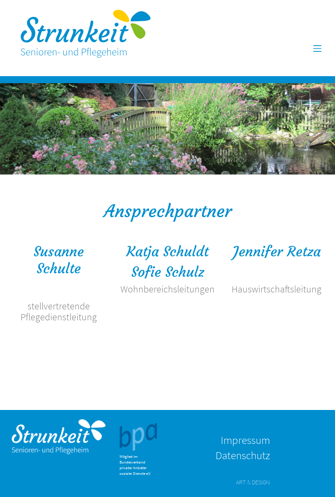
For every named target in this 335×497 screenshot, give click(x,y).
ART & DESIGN (253, 482)
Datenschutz (242, 455)
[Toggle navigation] (317, 48)
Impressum (245, 440)
